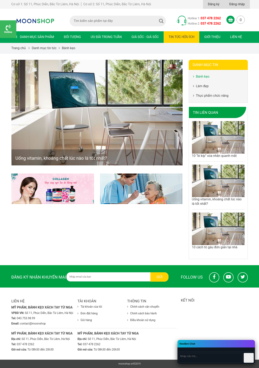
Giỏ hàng (84, 320)
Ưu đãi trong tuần (106, 37)
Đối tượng (72, 37)
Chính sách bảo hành (142, 313)
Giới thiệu (212, 37)
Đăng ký (213, 4)
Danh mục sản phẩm (34, 37)
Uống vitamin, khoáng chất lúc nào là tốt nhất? (61, 158)
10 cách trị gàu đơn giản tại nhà (214, 247)
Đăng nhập (237, 4)
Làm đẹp (201, 86)
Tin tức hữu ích (181, 37)
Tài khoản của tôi (89, 306)
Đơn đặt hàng (87, 313)
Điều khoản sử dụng (141, 320)
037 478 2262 (211, 18)
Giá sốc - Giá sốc (145, 37)
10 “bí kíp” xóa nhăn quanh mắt (214, 156)
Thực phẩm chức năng (211, 96)
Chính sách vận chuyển (143, 306)
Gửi (160, 277)
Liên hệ (236, 37)
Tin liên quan (205, 112)
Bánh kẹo (201, 76)
